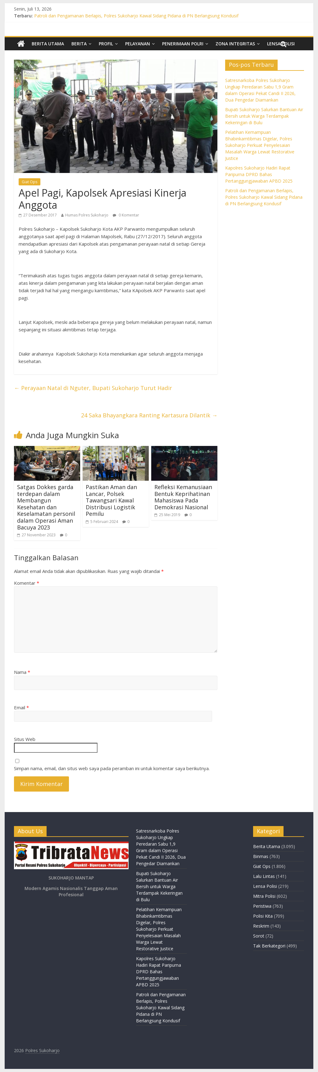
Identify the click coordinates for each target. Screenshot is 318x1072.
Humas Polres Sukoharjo (86, 215)
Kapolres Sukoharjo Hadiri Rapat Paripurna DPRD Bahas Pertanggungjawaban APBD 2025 (259, 174)
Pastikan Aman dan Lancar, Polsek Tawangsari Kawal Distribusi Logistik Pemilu (111, 500)
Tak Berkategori (269, 946)
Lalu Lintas (264, 876)
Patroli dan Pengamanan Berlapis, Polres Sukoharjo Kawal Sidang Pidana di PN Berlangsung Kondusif (136, 16)
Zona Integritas (235, 44)
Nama (22, 672)
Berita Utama (48, 44)
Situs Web (24, 739)
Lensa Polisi (265, 886)
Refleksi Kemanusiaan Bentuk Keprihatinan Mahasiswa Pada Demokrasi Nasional (183, 497)
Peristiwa (262, 906)
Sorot (258, 936)
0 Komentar (126, 215)
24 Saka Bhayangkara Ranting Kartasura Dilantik (149, 415)
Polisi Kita (263, 916)
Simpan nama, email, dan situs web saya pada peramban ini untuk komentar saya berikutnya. (112, 768)
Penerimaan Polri (182, 44)
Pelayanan (137, 44)
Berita (79, 44)
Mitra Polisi (264, 896)
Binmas (260, 856)
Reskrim (261, 926)
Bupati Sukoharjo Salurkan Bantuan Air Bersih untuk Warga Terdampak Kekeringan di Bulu (264, 116)
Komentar (26, 583)
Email (21, 707)
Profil (106, 44)
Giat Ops (29, 181)
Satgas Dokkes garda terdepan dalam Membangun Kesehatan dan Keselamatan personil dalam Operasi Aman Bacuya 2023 (46, 507)
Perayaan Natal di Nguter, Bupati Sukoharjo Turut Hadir (93, 388)
